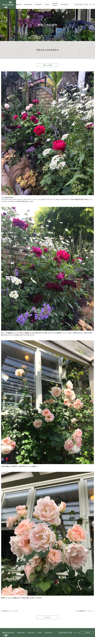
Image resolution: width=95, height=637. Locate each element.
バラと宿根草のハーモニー (84, 611)
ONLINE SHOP (55, 4)
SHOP (47, 4)
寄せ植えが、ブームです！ (10, 611)
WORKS (19, 4)
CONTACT (47, 617)
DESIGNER (28, 4)
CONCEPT (38, 4)
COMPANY (65, 4)
